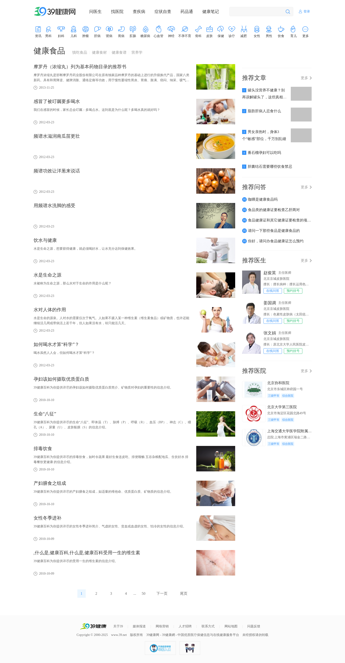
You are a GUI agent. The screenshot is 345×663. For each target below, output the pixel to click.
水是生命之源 (47, 274)
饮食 (281, 36)
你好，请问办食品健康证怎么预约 (276, 241)
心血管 (158, 36)
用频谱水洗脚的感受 (54, 205)
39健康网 (152, 635)
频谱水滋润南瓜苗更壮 (57, 136)
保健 (221, 36)
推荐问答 (254, 187)
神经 (171, 36)
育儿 (293, 36)
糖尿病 (145, 36)
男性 (269, 36)
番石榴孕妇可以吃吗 (264, 153)
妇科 (61, 36)
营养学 (136, 52)
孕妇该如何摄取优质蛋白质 (61, 379)
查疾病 (139, 11)
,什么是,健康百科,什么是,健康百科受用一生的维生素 (87, 552)
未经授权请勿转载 (255, 635)
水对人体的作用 (50, 309)
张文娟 (269, 333)
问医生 (95, 11)
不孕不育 (184, 36)
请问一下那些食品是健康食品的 (274, 231)
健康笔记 (210, 11)
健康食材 (99, 52)
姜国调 (269, 303)
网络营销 (162, 626)
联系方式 (208, 626)
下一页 (162, 593)
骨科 (198, 36)
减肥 (243, 36)
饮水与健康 (45, 240)
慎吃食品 (79, 52)
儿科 (73, 36)
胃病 (121, 36)
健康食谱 (119, 52)
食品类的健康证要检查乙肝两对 (274, 210)
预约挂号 (293, 291)
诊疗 (231, 36)
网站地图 (231, 626)
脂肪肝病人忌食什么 (264, 111)
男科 (48, 36)
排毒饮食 (43, 448)
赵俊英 (269, 273)
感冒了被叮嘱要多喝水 (57, 101)
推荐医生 (254, 260)
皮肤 (209, 36)
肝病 (97, 36)
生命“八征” (45, 413)
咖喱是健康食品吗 (263, 199)
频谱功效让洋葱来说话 (57, 170)
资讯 (38, 36)
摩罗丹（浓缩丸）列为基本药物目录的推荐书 (80, 66)
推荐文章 (254, 78)
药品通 (186, 11)
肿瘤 (85, 36)
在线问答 (272, 291)
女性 (257, 36)
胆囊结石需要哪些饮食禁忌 (270, 166)
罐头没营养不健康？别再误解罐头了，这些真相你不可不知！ (264, 97)
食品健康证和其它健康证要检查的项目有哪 (283, 220)
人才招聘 (185, 626)
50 (144, 593)
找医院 (117, 11)
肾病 (109, 36)
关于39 (118, 626)
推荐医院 (254, 370)
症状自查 (163, 11)
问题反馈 (253, 626)
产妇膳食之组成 (50, 483)
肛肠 (133, 36)
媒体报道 (139, 626)
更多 (304, 78)
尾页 (183, 593)
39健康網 (168, 635)
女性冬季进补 (47, 517)
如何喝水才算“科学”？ (56, 344)
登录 (307, 11)
